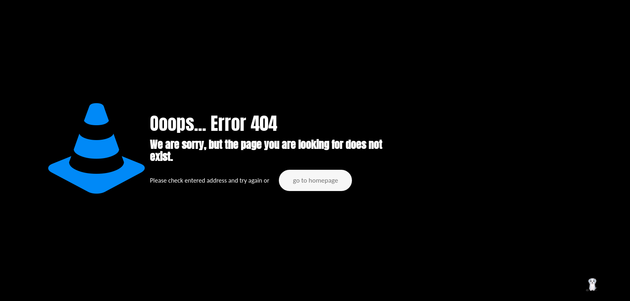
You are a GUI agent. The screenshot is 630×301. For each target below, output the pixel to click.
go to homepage (315, 180)
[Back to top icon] (591, 284)
